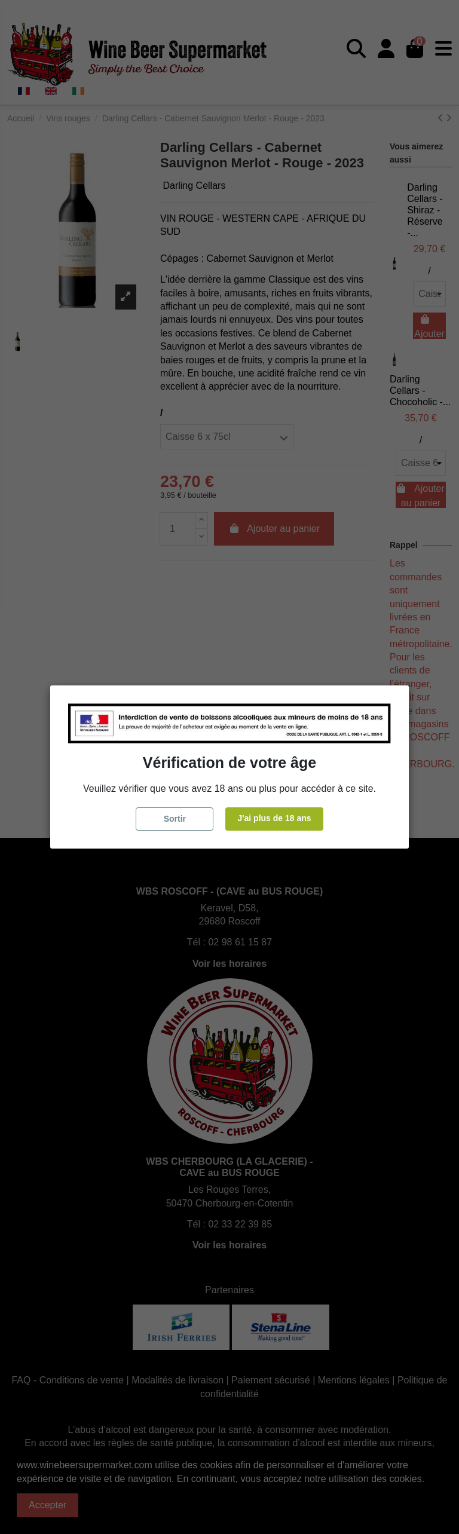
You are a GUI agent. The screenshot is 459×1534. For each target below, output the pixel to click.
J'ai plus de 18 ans (274, 818)
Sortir (175, 818)
